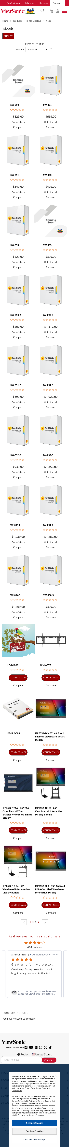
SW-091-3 (48, 385)
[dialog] (34, 1105)
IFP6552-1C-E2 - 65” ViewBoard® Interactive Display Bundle (48, 811)
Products (17, 21)
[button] (18, 127)
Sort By (20, 49)
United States (41, 1054)
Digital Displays (34, 21)
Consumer (57, 3)
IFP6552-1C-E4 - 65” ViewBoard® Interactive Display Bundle (16, 889)
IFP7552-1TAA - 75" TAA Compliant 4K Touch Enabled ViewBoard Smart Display (17, 812)
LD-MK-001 (13, 665)
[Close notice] (55, 1076)
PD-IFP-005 (13, 733)
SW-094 (47, 104)
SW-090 (14, 104)
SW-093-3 (48, 314)
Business (44, 3)
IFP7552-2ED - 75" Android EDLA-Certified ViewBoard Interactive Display (50, 889)
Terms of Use (17, 1090)
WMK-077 (45, 665)
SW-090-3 (48, 595)
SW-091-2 (15, 385)
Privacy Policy (30, 1088)
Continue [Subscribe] (49, 1060)
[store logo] (21, 11)
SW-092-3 (48, 455)
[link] (34, 992)
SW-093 (14, 245)
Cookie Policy (41, 1088)
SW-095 (47, 245)
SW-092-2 (15, 455)
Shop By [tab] (8, 36)
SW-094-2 (48, 525)
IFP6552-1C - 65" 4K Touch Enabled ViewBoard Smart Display (50, 736)
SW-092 (47, 175)
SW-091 (14, 175)
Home (5, 21)
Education (30, 3)
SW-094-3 (15, 595)
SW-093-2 (15, 525)
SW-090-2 (15, 314)
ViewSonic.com (13, 3)
